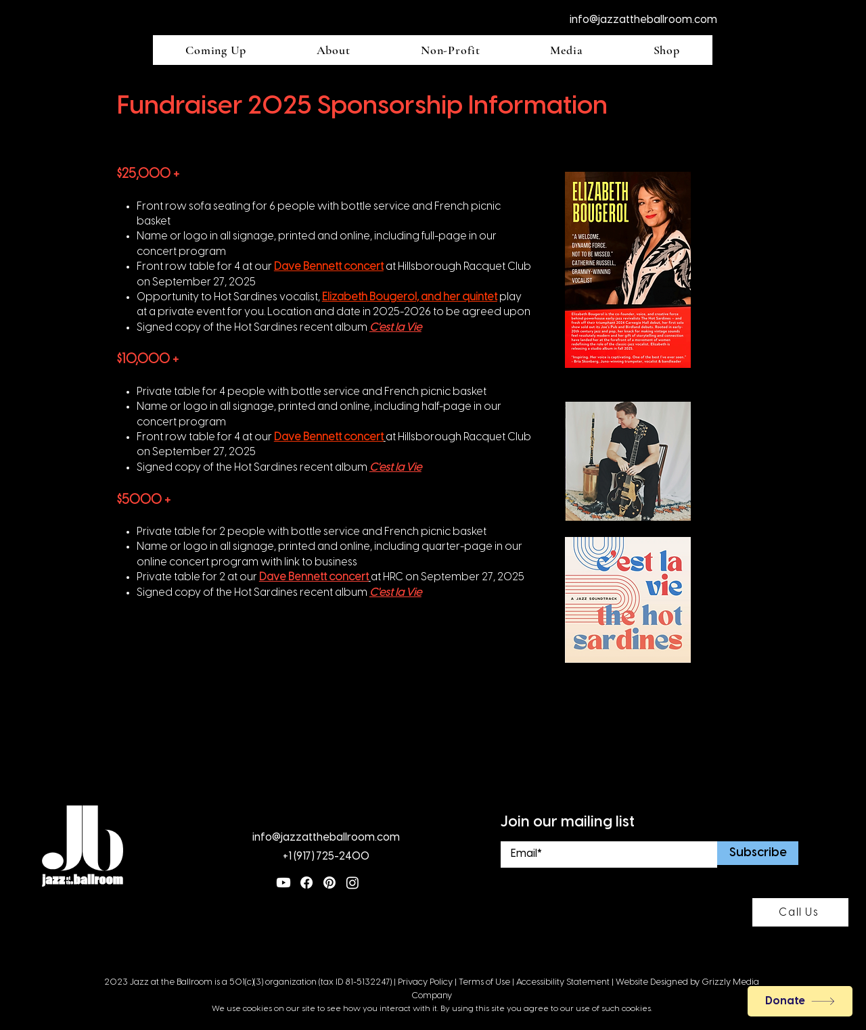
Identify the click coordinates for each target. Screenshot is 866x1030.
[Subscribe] (757, 853)
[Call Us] (800, 912)
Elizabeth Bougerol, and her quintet (409, 297)
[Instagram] (352, 882)
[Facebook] (306, 882)
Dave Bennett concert (329, 267)
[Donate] (800, 1001)
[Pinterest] (329, 882)
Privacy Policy (425, 982)
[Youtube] (283, 882)
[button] (216, 50)
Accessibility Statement (563, 982)
